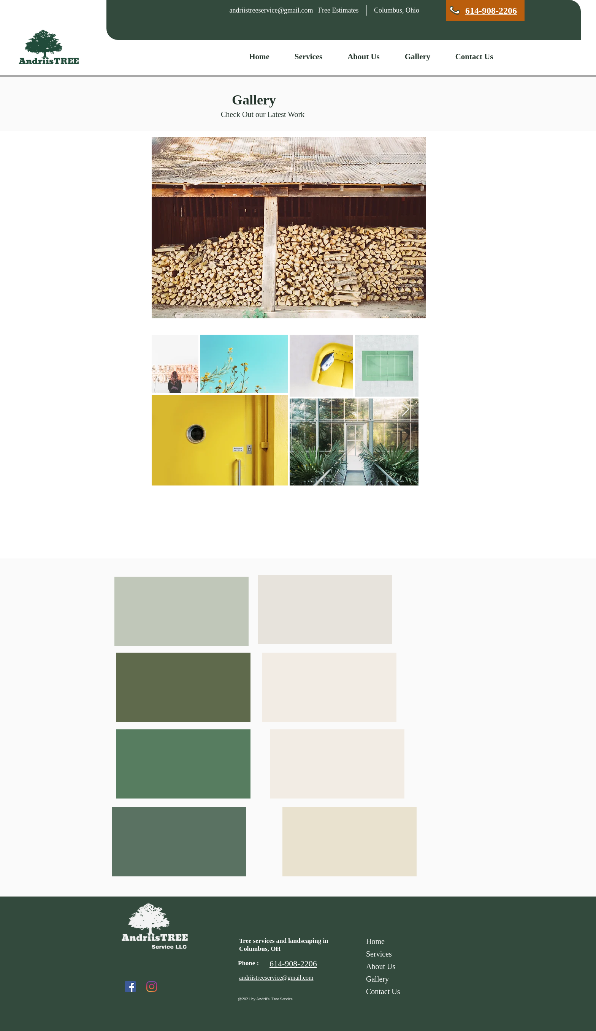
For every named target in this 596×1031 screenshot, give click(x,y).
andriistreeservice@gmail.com (271, 10)
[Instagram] (151, 986)
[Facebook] (130, 986)
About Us (380, 966)
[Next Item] (405, 409)
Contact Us (383, 991)
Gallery (377, 979)
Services (379, 954)
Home (375, 941)
